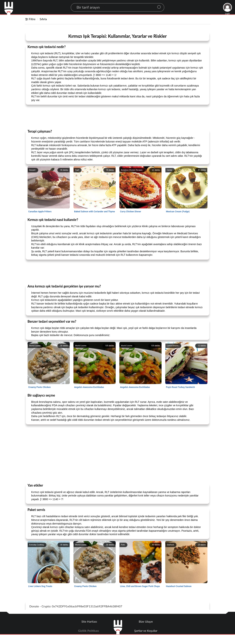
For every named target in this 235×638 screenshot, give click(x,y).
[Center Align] (160, 5)
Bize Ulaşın (146, 621)
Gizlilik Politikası (88, 630)
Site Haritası (89, 621)
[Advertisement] (117, 117)
